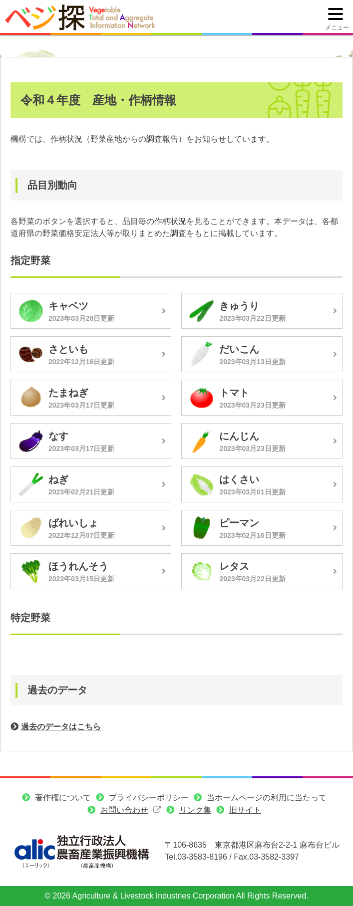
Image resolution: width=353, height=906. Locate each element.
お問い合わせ (124, 810)
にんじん (239, 436)
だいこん (239, 349)
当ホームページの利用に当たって (267, 797)
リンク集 (195, 810)
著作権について (63, 797)
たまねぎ (68, 392)
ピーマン (239, 522)
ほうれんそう (78, 566)
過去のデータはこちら (61, 726)
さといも (68, 349)
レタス (234, 566)
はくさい (239, 479)
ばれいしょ (73, 522)
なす (58, 436)
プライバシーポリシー (149, 797)
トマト (234, 392)
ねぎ (58, 479)
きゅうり (239, 305)
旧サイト (245, 810)
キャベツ (68, 305)
